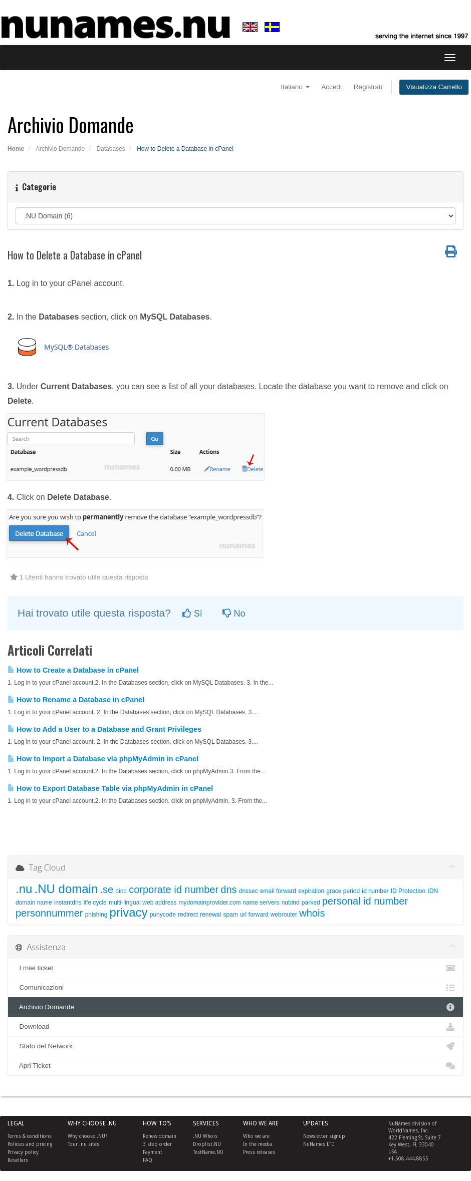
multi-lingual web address (142, 902)
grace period (343, 891)
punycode (163, 914)
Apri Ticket (235, 1066)
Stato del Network (235, 1046)
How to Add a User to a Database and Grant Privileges (104, 729)
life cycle (95, 902)
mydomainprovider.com (210, 902)
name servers (261, 902)
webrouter (284, 914)
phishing (96, 914)
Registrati (368, 87)
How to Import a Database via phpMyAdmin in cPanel (103, 759)
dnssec (248, 891)
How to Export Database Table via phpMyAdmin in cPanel (110, 788)
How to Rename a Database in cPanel (76, 700)
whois (312, 913)
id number (375, 891)
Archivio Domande (60, 148)
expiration (311, 891)
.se (106, 889)
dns (228, 889)
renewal (210, 914)
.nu (24, 889)
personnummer (49, 913)
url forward (254, 914)
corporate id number (173, 889)
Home (16, 148)
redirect (188, 914)
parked (311, 902)
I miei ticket (235, 968)
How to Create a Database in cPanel (73, 670)
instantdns (68, 902)
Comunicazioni (235, 988)
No (234, 614)
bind (121, 891)
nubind (291, 902)
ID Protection (408, 891)
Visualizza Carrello (434, 87)
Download (235, 1027)
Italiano (295, 87)
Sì (192, 614)
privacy (129, 912)
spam (230, 914)
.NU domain (66, 889)
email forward (278, 891)
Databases (110, 148)
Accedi (331, 87)
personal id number (365, 901)
